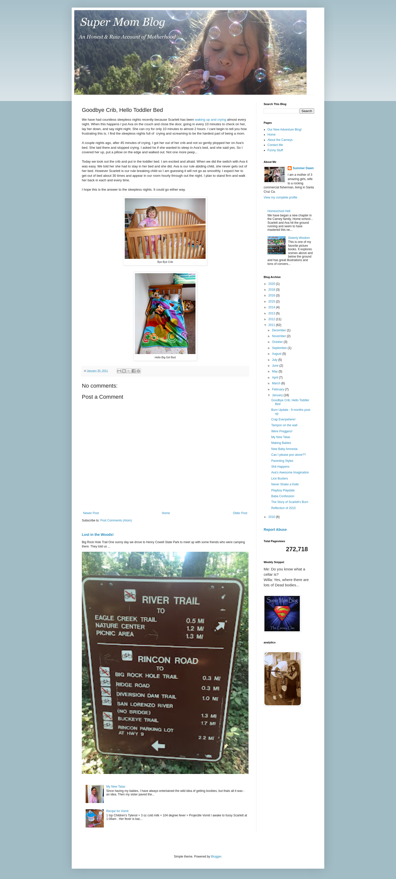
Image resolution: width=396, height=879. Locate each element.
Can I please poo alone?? (288, 455)
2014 (272, 307)
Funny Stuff (275, 150)
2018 (272, 289)
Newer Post (91, 513)
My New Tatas (115, 786)
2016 (272, 295)
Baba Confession (282, 496)
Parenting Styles (282, 461)
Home (166, 513)
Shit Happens (280, 466)
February (278, 389)
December (279, 330)
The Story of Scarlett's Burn (289, 502)
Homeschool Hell (278, 211)
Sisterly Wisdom (299, 238)
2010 (272, 517)
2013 (272, 313)
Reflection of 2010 (283, 508)
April (275, 377)
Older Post (240, 513)
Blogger (216, 856)
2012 (272, 319)
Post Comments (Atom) (116, 520)
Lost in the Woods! (98, 535)
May (275, 371)
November (279, 336)
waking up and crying (210, 119)
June (275, 365)
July (275, 360)
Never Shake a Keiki (285, 484)
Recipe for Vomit (117, 811)
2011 (272, 325)
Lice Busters (279, 478)
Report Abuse (275, 530)
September (280, 348)
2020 (272, 284)
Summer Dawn (303, 168)
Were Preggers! (281, 431)
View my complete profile (280, 197)
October (278, 342)
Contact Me (275, 145)
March (276, 383)
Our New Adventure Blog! (284, 129)
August (277, 354)
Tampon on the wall (284, 425)
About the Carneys (279, 140)
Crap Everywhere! (283, 419)
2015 (272, 301)
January (278, 395)
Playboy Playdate (283, 490)
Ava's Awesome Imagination (290, 472)
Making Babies (281, 443)
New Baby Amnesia (284, 449)
